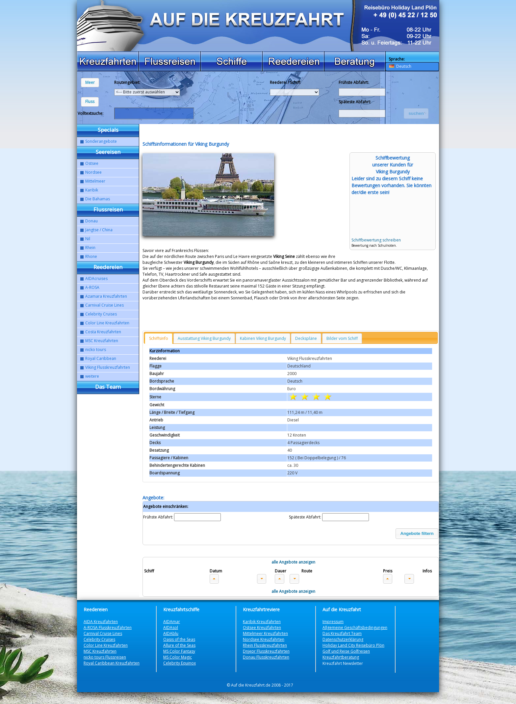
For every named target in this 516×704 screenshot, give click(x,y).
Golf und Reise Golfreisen (346, 651)
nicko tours (95, 349)
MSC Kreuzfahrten (101, 340)
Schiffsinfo (158, 338)
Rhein (90, 247)
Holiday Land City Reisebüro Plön (353, 645)
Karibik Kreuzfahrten (262, 621)
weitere (92, 376)
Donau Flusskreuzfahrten (266, 657)
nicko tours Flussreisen (105, 657)
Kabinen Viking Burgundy (263, 338)
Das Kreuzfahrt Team (342, 633)
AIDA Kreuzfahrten (101, 621)
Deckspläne (306, 338)
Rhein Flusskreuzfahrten (265, 645)
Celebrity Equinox (179, 663)
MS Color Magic (177, 657)
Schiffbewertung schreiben (376, 240)
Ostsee (91, 163)
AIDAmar (171, 621)
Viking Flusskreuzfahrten (107, 367)
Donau (91, 221)
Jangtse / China (99, 230)
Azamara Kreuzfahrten (106, 296)
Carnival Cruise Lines (104, 305)
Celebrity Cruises (101, 314)
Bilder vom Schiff (342, 338)
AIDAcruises (96, 278)
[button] (90, 82)
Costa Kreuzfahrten (103, 332)
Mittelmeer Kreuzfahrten (265, 633)
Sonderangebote (101, 141)
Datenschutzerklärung (342, 639)
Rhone (91, 256)
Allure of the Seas (179, 645)
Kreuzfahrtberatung (340, 657)
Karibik (91, 190)
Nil (87, 238)
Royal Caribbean (100, 358)
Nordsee (93, 172)
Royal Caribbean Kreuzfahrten (112, 663)
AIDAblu (170, 633)
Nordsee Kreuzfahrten (263, 639)
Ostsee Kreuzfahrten (262, 627)
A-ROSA (92, 287)
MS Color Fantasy (179, 651)
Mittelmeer (95, 181)
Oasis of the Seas (179, 639)
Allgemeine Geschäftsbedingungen (354, 627)
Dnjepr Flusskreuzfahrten (266, 651)
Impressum (333, 621)
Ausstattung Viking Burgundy (204, 338)
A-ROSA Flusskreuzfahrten (108, 627)
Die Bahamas (97, 199)
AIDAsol (170, 627)
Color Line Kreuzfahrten (107, 323)
